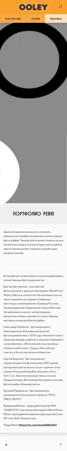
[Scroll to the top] (61, 445)
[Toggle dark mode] (6, 445)
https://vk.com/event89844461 (38, 424)
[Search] (60, 6)
